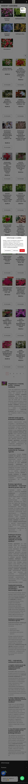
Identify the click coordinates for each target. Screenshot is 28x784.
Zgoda (22, 250)
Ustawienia (8, 250)
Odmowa (15, 250)
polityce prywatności (13, 247)
